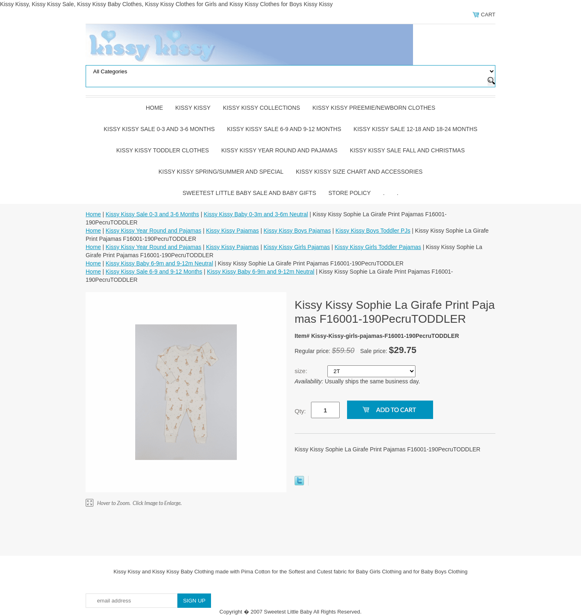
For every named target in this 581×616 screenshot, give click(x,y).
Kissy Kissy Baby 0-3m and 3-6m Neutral (256, 214)
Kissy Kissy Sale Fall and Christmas (407, 150)
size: (302, 370)
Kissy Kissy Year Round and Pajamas (279, 150)
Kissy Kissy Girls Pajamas (296, 247)
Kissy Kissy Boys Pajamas (297, 230)
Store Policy (350, 193)
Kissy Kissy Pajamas (232, 230)
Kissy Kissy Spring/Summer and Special (221, 171)
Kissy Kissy (193, 107)
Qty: (300, 411)
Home (154, 107)
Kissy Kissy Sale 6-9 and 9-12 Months (284, 129)
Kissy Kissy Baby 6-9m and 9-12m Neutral (159, 263)
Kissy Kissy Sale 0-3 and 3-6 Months (159, 129)
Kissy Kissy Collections (261, 107)
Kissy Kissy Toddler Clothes (162, 150)
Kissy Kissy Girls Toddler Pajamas (377, 247)
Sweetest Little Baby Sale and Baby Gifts (249, 193)
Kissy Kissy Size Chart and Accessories (359, 171)
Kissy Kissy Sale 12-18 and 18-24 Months (415, 129)
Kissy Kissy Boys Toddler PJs (373, 230)
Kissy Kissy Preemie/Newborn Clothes (373, 107)
